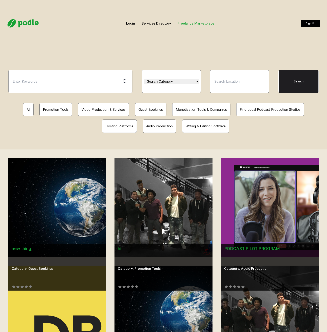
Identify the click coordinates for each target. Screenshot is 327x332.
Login (130, 23)
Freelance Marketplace (196, 23)
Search (298, 81)
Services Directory (156, 23)
